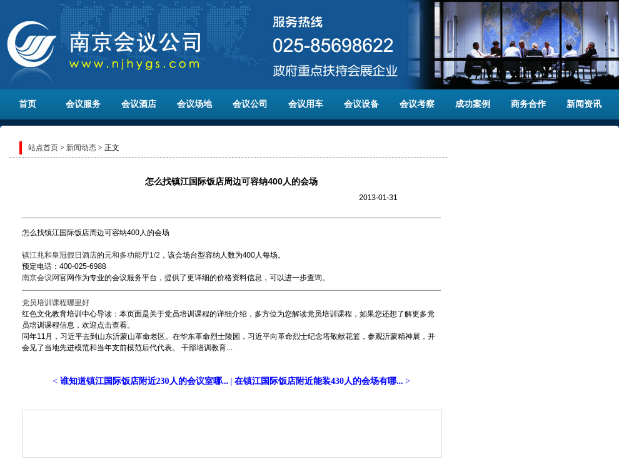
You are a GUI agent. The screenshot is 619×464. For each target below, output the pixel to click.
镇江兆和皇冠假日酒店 (59, 255)
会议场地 (194, 104)
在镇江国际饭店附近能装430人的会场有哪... (318, 381)
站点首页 (43, 147)
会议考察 (417, 104)
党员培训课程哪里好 (55, 302)
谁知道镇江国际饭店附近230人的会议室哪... (144, 381)
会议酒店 (138, 104)
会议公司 (250, 104)
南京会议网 (40, 277)
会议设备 (361, 104)
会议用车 (305, 104)
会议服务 (83, 104)
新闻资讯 (583, 104)
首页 (27, 104)
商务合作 (528, 104)
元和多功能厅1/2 (132, 255)
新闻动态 (81, 147)
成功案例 (472, 104)
